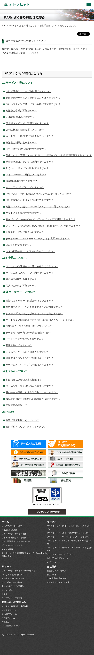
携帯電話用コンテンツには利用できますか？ (29, 161)
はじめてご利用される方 (65, 444)
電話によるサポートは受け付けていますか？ (29, 300)
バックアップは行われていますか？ (25, 187)
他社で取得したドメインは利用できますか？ (29, 200)
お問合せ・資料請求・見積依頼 (15, 606)
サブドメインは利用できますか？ (24, 212)
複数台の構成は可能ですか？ (21, 110)
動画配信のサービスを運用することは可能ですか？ (33, 97)
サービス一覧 (28, 444)
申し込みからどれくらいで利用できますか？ (29, 272)
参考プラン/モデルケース (57, 558)
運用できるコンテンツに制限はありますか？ (29, 358)
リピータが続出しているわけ (28, 464)
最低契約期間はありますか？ (21, 279)
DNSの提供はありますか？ (20, 116)
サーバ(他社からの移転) (12, 582)
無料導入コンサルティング (28, 458)
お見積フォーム (8, 618)
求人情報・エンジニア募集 (58, 582)
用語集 (28, 480)
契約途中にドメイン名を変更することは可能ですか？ (34, 307)
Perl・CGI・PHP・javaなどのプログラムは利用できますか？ (38, 193)
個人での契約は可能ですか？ (21, 285)
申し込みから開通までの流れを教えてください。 (32, 266)
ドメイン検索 (65, 473)
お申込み (5, 622)
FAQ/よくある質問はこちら (23, 25)
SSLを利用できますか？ (19, 244)
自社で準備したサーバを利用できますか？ (28, 91)
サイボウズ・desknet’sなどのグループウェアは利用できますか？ (40, 219)
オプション (51, 562)
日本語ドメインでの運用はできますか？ (27, 123)
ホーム (5, 522)
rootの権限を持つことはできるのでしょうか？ (30, 251)
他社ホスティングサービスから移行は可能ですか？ (33, 104)
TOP (4, 25)
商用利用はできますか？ (19, 345)
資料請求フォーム (9, 614)
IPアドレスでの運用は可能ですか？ (25, 339)
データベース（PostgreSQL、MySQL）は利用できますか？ (38, 238)
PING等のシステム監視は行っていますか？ (29, 326)
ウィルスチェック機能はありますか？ (26, 174)
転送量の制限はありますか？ (21, 142)
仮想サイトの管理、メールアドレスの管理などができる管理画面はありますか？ (49, 155)
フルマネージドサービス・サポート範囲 (18, 571)
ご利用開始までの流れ (11, 626)
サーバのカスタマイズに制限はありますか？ (29, 364)
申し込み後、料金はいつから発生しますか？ (29, 386)
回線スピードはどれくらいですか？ (25, 232)
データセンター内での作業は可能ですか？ (28, 332)
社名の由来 (51, 575)
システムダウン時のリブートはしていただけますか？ (34, 313)
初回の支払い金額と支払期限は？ (24, 379)
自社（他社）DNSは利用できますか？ (26, 148)
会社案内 (65, 480)
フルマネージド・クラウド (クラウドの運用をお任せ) (69, 542)
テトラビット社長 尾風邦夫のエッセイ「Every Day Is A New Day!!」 (24, 554)
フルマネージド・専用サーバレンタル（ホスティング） (68, 527)
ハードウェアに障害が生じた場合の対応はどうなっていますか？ (40, 319)
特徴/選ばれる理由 (65, 452)
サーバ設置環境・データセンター (28, 473)
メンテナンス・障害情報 (47, 512)
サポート (6, 566)
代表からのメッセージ (56, 571)
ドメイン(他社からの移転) (13, 586)
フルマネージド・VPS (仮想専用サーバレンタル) (68, 533)
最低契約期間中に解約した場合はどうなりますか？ (33, 398)
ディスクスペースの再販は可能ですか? (27, 351)
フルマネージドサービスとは (65, 458)
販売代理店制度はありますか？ (22, 420)
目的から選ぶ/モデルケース (28, 452)
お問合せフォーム (9, 610)
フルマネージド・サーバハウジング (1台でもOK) (68, 537)
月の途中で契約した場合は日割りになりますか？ (32, 392)
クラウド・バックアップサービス (61, 554)
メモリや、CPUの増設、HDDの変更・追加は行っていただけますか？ (43, 225)
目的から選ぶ (7, 590)
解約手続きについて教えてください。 (27, 41)
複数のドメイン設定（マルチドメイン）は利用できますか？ (38, 206)
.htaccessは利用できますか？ (21, 180)
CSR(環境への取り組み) (57, 578)
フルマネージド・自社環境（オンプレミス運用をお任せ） (69, 549)
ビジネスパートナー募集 (12, 545)
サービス (52, 522)
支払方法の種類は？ (16, 405)
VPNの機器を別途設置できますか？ (25, 129)
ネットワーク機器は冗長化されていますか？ (29, 136)
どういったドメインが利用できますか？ (27, 168)
